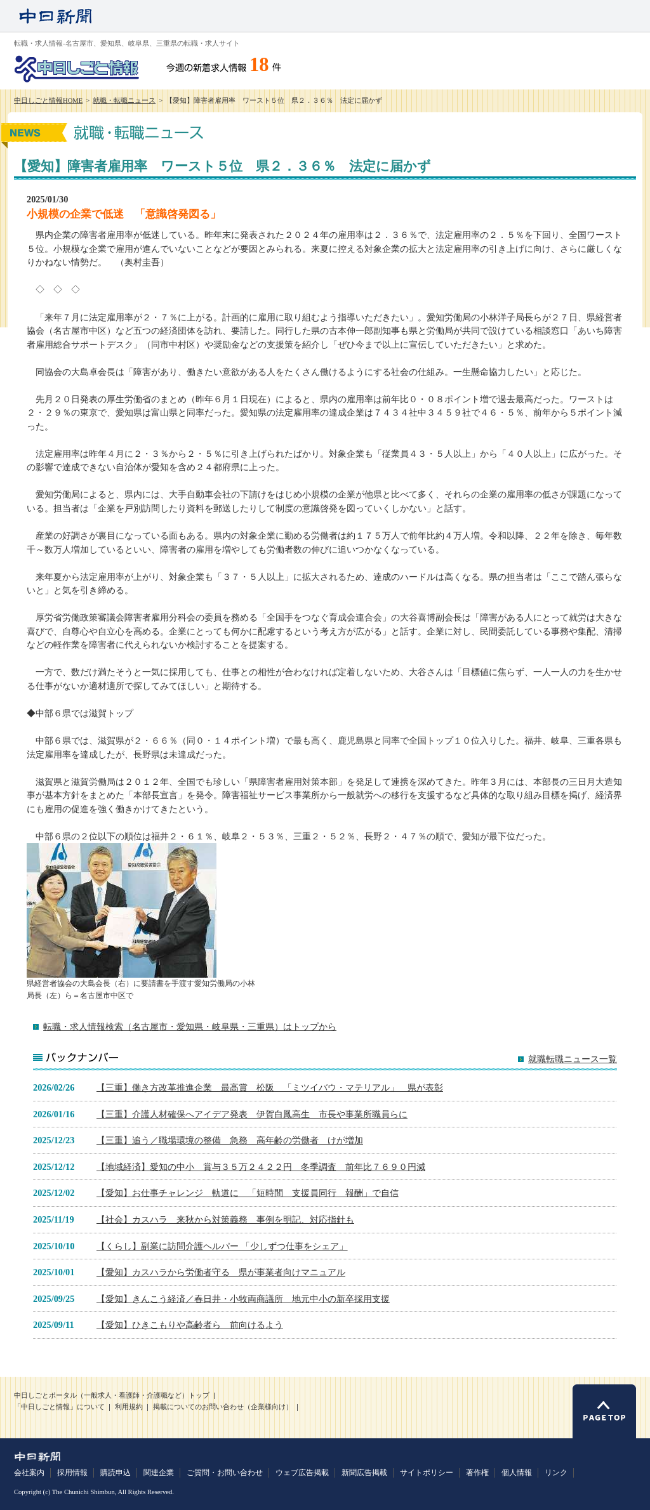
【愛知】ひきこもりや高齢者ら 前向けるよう (189, 1325)
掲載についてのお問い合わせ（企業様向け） (223, 1406)
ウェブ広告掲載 (302, 1472)
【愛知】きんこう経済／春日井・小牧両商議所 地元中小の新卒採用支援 (243, 1299)
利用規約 (129, 1406)
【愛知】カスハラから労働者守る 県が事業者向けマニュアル (220, 1272)
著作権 (477, 1472)
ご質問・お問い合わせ (225, 1472)
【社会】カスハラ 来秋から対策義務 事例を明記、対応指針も (225, 1219)
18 (259, 65)
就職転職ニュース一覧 (572, 1059)
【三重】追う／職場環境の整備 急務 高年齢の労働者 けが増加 (229, 1140)
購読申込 (115, 1472)
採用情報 (72, 1472)
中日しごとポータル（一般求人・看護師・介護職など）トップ (111, 1395)
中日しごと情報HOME (48, 100)
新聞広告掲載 (364, 1472)
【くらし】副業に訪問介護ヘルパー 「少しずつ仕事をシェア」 (222, 1246)
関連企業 (158, 1472)
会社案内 (29, 1472)
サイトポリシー (426, 1472)
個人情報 (516, 1472)
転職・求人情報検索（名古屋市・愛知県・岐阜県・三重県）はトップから (189, 1026)
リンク (556, 1472)
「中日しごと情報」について (59, 1406)
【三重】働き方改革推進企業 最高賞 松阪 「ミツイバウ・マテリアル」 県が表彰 (269, 1087)
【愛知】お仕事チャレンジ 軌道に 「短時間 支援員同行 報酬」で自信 (247, 1193)
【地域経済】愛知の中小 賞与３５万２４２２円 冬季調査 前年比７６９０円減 (260, 1167)
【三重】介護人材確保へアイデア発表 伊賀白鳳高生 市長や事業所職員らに (252, 1114)
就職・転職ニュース (124, 100)
